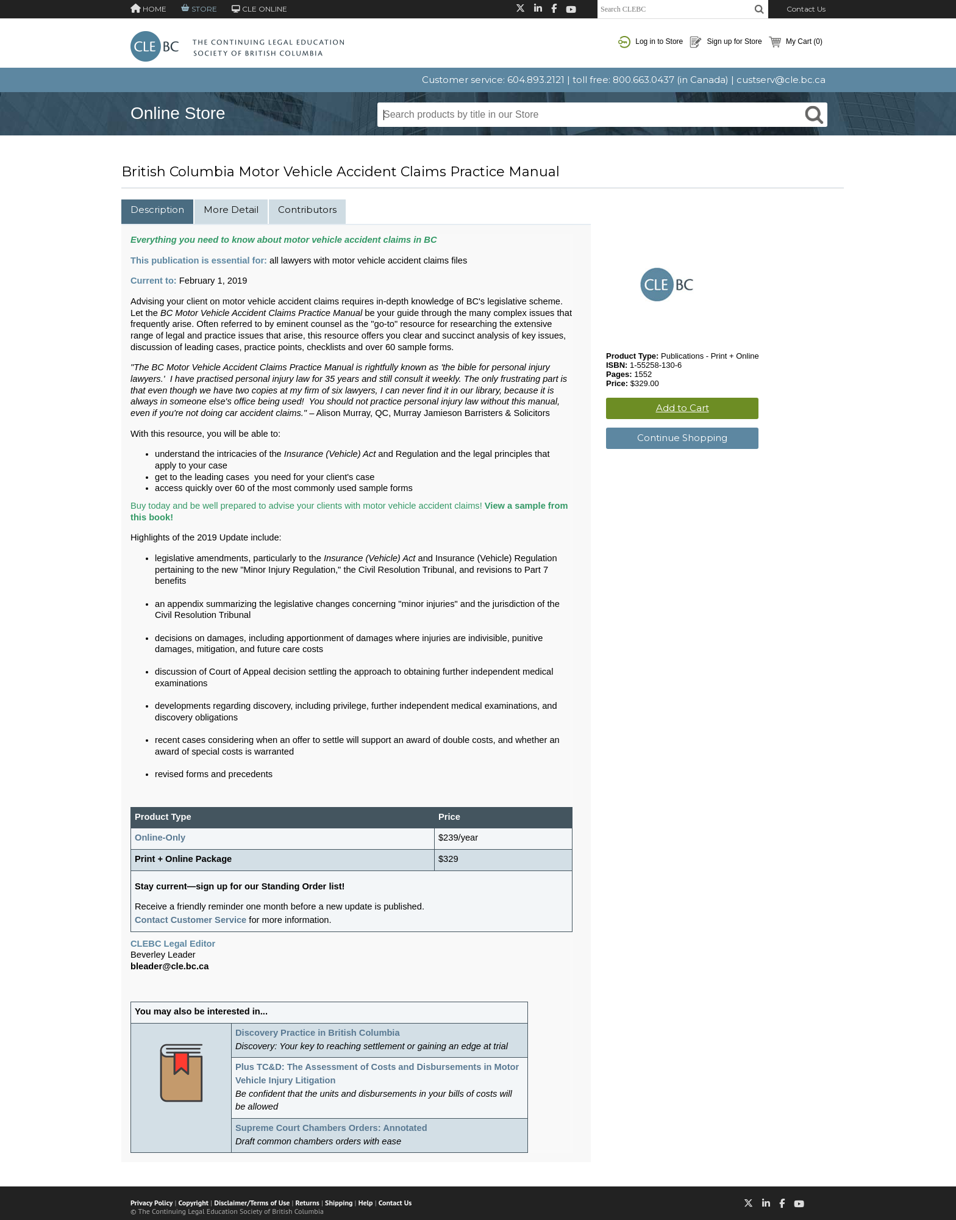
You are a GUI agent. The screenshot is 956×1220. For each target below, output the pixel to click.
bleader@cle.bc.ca (169, 966)
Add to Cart (682, 408)
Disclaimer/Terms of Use (252, 1202)
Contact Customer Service (190, 920)
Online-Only (160, 837)
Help (365, 1202)
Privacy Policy (151, 1202)
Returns (307, 1202)
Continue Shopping (682, 437)
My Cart (795, 42)
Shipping (338, 1202)
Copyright (194, 1202)
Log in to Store (650, 42)
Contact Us (806, 8)
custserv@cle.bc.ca (781, 79)
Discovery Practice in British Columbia (317, 1033)
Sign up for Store (726, 42)
